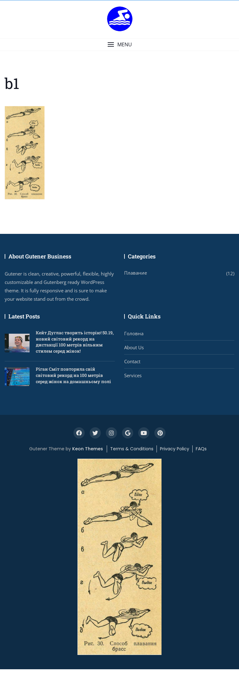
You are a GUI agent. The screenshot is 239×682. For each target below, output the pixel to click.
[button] (119, 45)
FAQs (201, 449)
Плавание (135, 273)
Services (133, 375)
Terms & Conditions (131, 449)
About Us (134, 347)
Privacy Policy (174, 449)
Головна (133, 333)
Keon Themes (87, 449)
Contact (132, 361)
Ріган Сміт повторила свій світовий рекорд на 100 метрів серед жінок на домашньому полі (73, 375)
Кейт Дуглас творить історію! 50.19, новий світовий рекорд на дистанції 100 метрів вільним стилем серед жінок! (75, 342)
